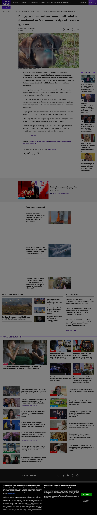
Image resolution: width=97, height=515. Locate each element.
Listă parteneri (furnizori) (50, 499)
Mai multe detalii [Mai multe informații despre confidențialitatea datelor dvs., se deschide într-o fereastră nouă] (11, 493)
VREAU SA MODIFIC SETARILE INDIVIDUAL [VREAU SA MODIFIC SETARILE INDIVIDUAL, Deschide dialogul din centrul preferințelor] (86, 500)
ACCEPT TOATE (87, 494)
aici (19, 504)
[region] (48, 499)
